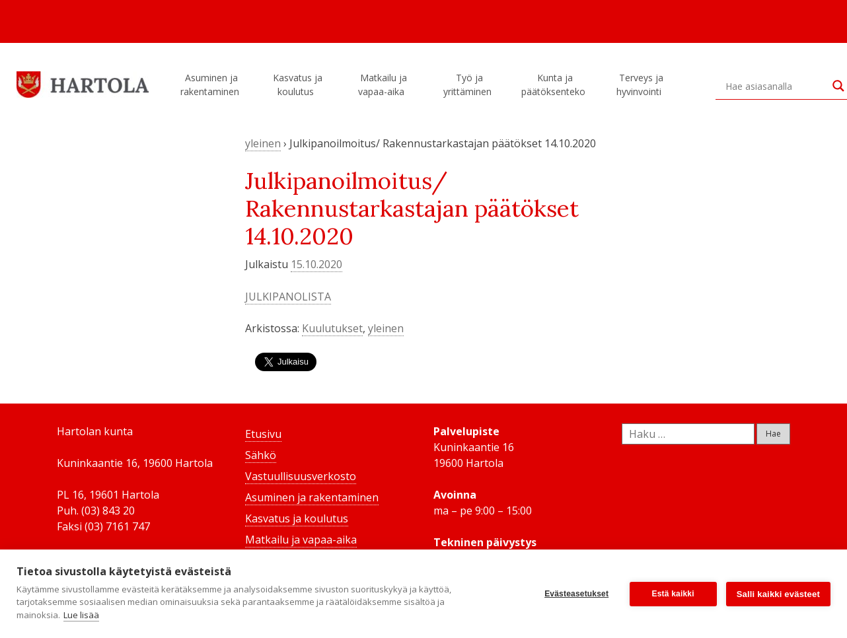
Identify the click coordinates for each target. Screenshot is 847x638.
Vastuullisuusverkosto (300, 476)
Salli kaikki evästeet (778, 594)
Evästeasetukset (576, 593)
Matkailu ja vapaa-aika (383, 84)
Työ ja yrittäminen (469, 84)
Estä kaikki (673, 593)
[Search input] (775, 86)
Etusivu (263, 434)
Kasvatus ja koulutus (297, 84)
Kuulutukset (332, 328)
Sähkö (260, 455)
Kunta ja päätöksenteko (555, 84)
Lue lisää (81, 615)
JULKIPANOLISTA (288, 296)
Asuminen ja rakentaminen (211, 84)
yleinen (263, 143)
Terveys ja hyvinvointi (640, 84)
